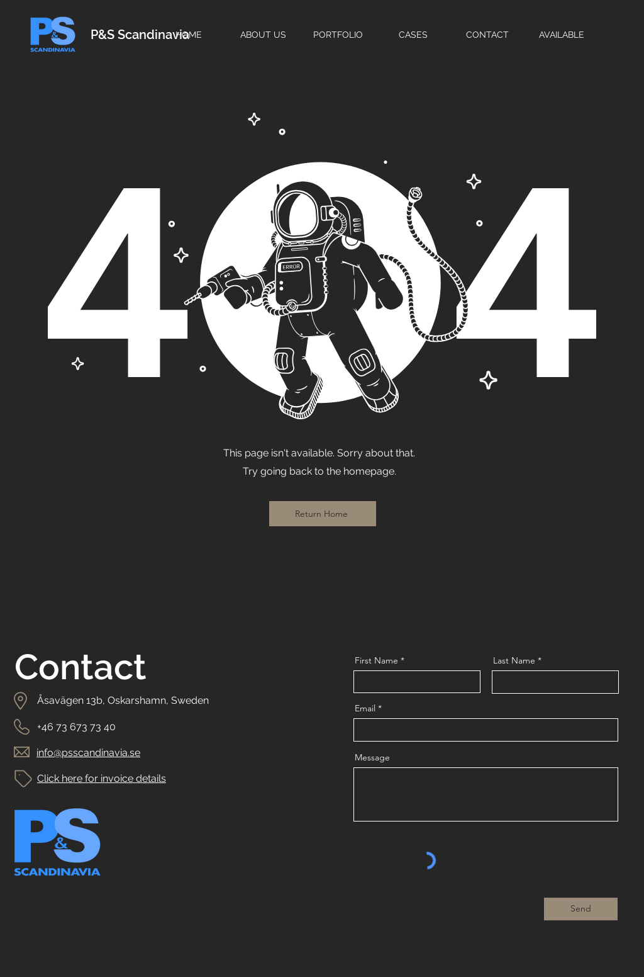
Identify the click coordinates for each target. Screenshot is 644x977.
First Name (376, 660)
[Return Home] (322, 513)
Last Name (514, 660)
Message (372, 757)
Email (365, 708)
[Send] (581, 909)
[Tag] (23, 778)
